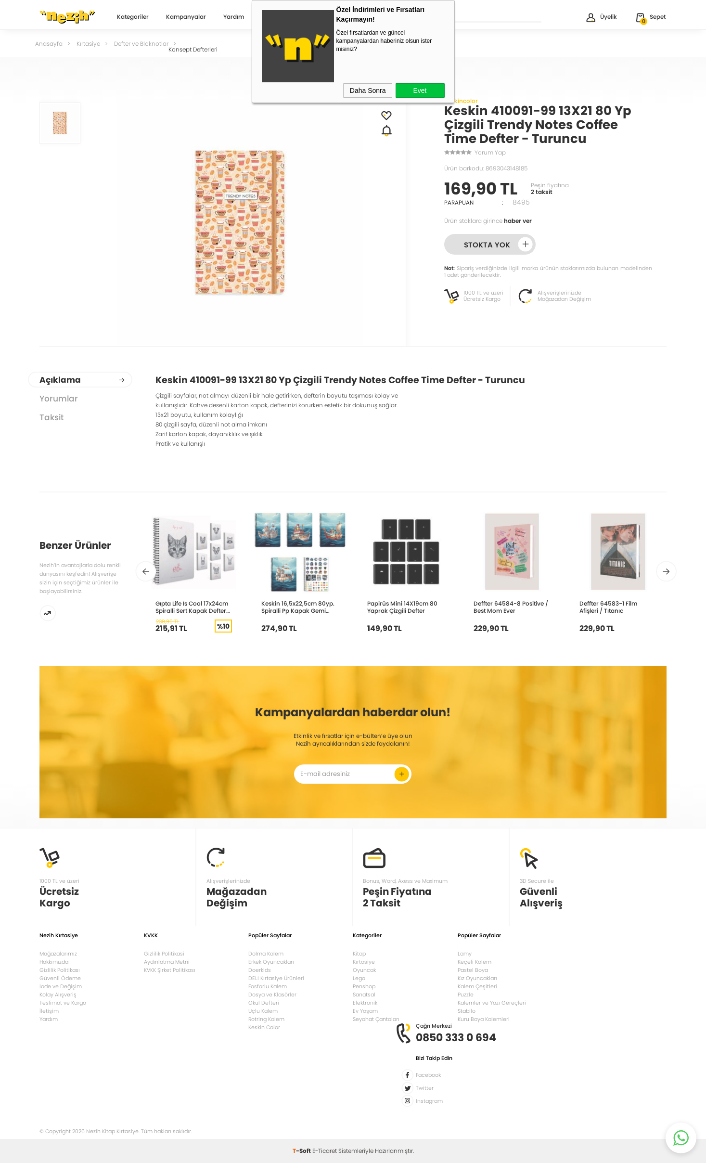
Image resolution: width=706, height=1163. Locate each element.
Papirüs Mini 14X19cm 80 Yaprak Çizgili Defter (402, 607)
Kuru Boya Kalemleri (484, 1019)
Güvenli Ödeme (60, 978)
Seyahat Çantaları (376, 1019)
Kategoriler (133, 17)
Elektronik (365, 1003)
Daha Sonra (368, 90)
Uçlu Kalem (263, 1011)
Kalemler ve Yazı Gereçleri (492, 1003)
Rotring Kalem (266, 1019)
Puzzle (466, 994)
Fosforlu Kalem (267, 986)
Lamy (465, 953)
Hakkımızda (53, 962)
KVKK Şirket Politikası (169, 970)
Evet (419, 90)
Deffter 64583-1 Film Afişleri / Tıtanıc (608, 607)
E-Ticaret (324, 1151)
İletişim (49, 1011)
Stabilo (466, 1011)
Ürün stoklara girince (488, 221)
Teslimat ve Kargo (62, 1003)
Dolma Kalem (265, 953)
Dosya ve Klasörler (272, 994)
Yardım (233, 17)
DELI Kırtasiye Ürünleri (276, 978)
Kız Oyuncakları (477, 978)
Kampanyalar (186, 17)
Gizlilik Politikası (59, 970)
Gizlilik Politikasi (164, 953)
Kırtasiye (364, 962)
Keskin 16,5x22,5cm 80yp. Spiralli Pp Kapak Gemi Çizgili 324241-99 (297, 607)
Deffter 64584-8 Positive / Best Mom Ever (511, 607)
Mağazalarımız (58, 953)
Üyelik (601, 17)
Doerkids (259, 970)
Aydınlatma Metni (167, 962)
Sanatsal (364, 994)
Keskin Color (264, 1027)
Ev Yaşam (365, 1011)
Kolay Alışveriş (58, 994)
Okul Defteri (263, 1003)
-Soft (302, 1151)
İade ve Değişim (60, 986)
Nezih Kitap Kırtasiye (67, 17)
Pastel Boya (473, 970)
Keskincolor (461, 101)
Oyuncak (364, 970)
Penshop (364, 986)
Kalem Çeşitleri (477, 986)
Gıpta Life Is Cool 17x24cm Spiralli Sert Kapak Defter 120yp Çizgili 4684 (191, 607)
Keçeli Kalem (474, 962)
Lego (359, 978)
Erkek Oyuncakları (271, 962)
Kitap (359, 953)
